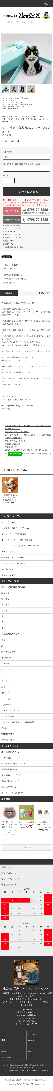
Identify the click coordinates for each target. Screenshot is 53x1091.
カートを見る (32, 1034)
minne (3, 1051)
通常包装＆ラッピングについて (17, 432)
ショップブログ (25, 1070)
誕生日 (23, 102)
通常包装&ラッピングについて (14, 775)
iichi (29, 1051)
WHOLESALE (13, 108)
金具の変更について (10, 231)
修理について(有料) (12, 444)
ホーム (5, 98)
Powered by (26, 1085)
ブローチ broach (14, 98)
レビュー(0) (44, 293)
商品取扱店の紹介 (9, 769)
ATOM (38, 1070)
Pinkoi (3, 1046)
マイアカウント (6, 1034)
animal (18, 106)
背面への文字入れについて (13, 235)
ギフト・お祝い (14, 102)
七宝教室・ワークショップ (13, 763)
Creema (30, 1046)
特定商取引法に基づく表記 (13, 247)
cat (23, 106)
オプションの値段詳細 (11, 225)
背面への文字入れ (9, 787)
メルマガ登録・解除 (11, 1070)
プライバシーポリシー (36, 1068)
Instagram (31, 1040)
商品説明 (9, 293)
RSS (33, 1070)
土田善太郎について (10, 752)
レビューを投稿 (7, 268)
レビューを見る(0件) (9, 265)
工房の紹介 (6, 757)
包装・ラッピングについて (13, 228)
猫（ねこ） (25, 98)
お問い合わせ (6, 1057)
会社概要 (45, 1070)
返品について (8, 244)
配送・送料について (31, 1065)
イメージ (26, 293)
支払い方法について (16, 1065)
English (11, 106)
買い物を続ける (7, 283)
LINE (3, 1040)
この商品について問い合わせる (13, 279)
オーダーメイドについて (12, 238)
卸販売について (9, 241)
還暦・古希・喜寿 (26, 104)
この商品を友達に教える (11, 275)
